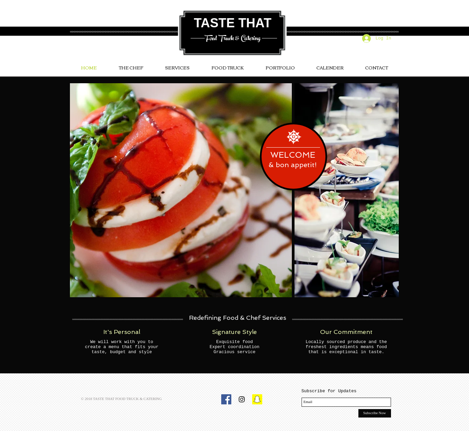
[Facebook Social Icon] (226, 399)
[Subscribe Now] (374, 413)
